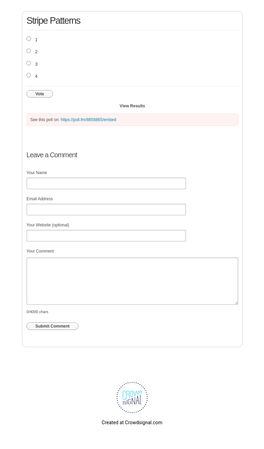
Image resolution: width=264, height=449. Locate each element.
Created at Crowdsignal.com (132, 422)
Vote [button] (39, 94)
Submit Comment (52, 326)
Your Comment (40, 251)
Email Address (39, 198)
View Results (132, 106)
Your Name (36, 172)
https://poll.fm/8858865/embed (88, 119)
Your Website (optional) (47, 225)
